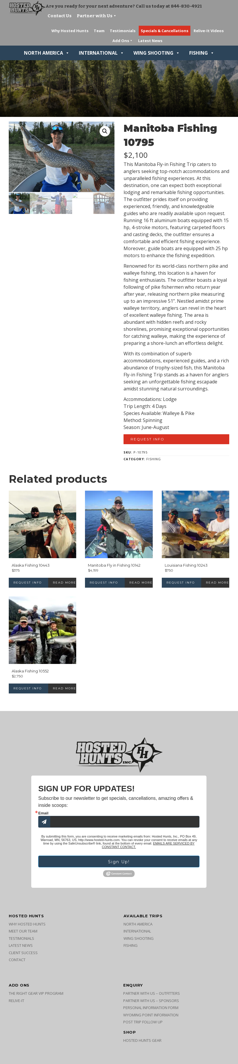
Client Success (23, 952)
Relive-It (16, 1000)
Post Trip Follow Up (143, 1022)
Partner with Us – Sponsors (151, 1000)
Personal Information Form (150, 1007)
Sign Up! (119, 861)
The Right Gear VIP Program (36, 993)
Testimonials (21, 938)
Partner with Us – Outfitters (151, 993)
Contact (17, 959)
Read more (64, 582)
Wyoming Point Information (150, 1015)
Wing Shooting (156, 53)
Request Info (147, 439)
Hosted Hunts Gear (142, 1040)
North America (47, 53)
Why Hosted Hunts (27, 924)
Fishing (201, 53)
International (101, 53)
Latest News (21, 945)
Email (43, 813)
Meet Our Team (23, 931)
